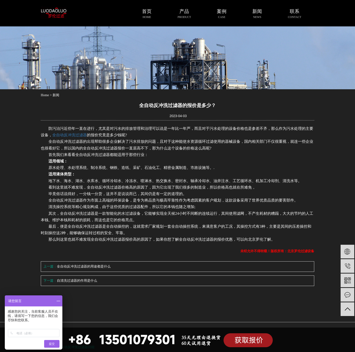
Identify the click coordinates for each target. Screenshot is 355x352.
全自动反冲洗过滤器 (69, 135)
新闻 (56, 95)
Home (45, 95)
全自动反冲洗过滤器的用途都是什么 (84, 266)
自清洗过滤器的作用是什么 (77, 280)
